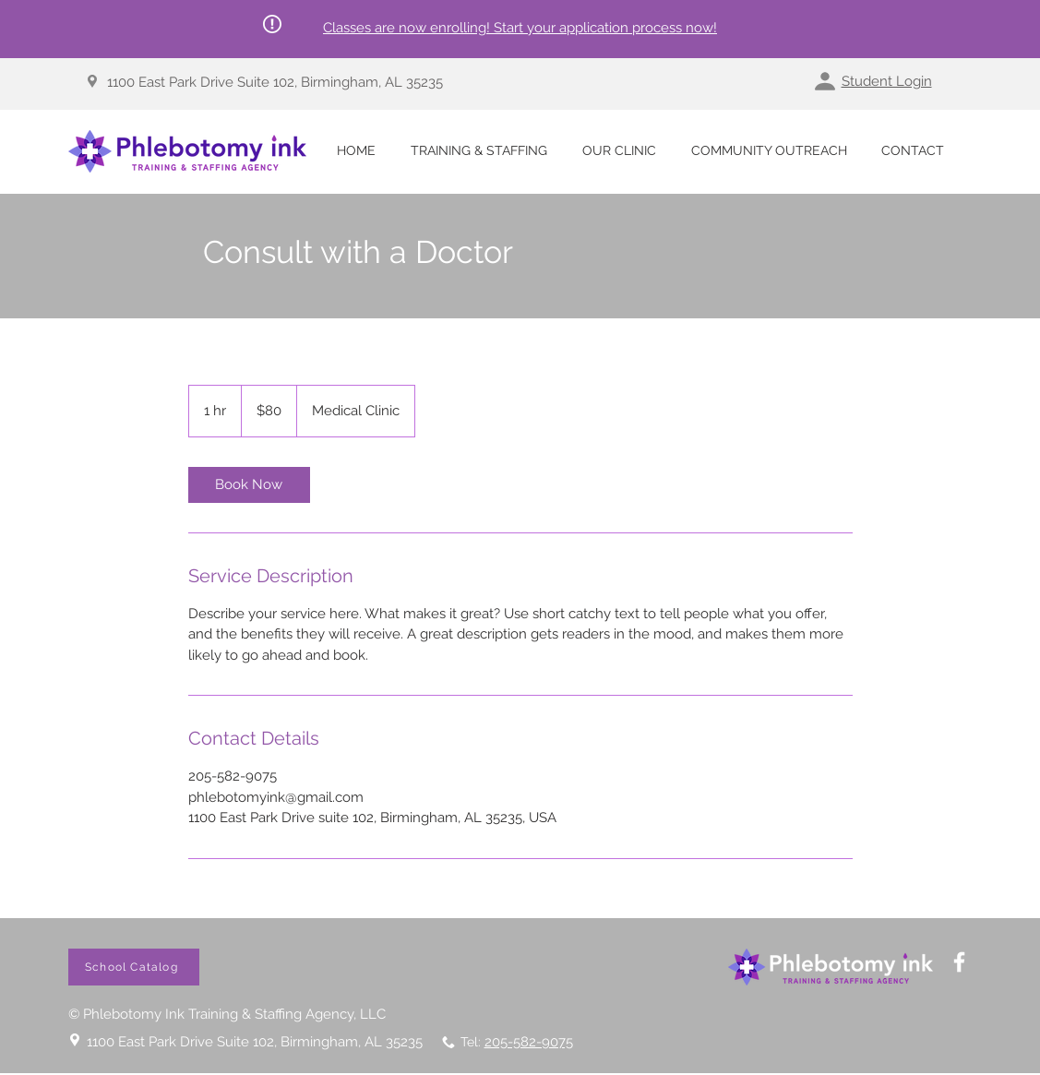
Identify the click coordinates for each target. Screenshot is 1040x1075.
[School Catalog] (133, 967)
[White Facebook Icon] (959, 962)
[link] (249, 485)
